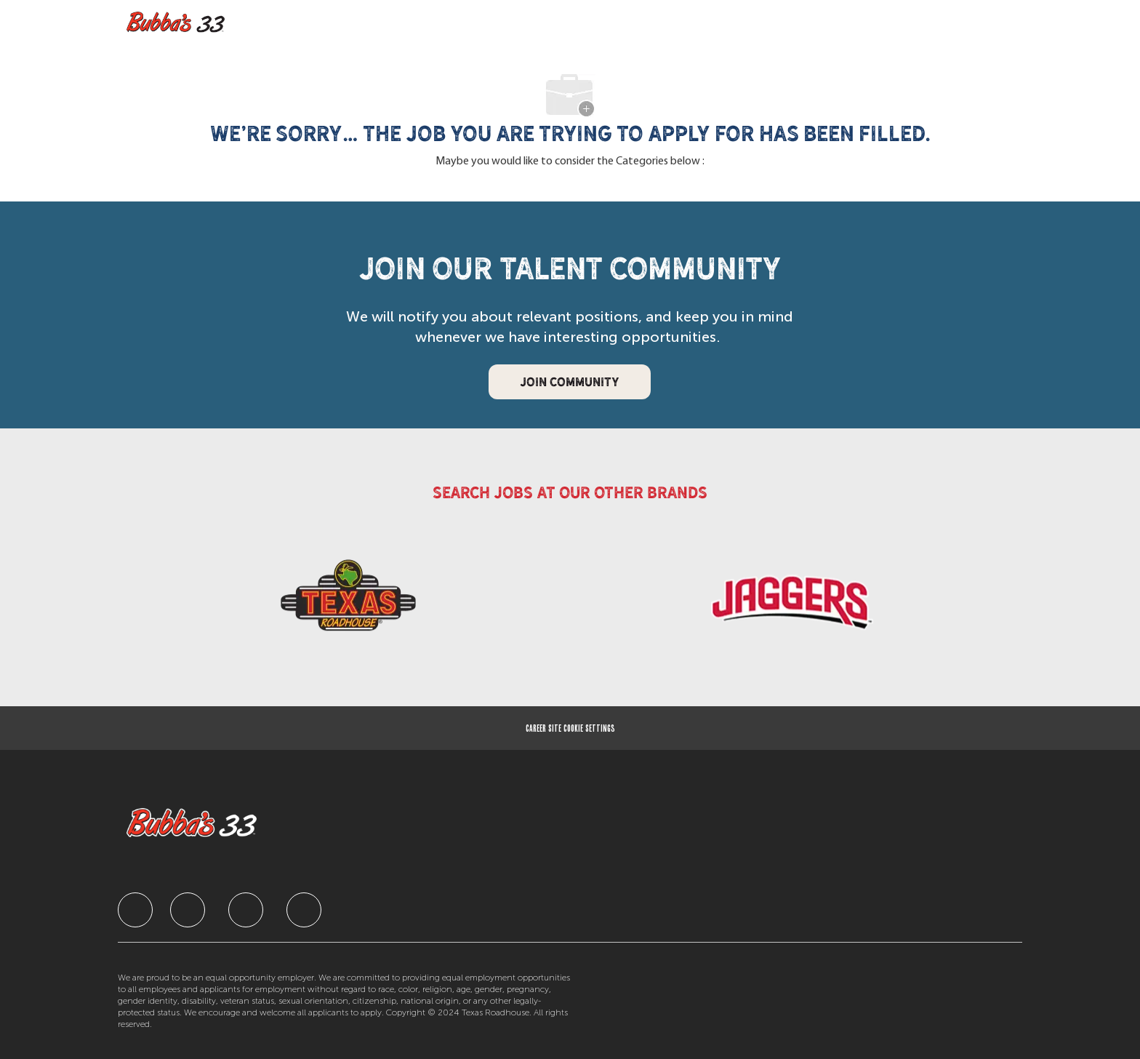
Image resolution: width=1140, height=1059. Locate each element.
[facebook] (135, 909)
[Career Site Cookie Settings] (570, 728)
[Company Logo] (180, 22)
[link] (348, 606)
